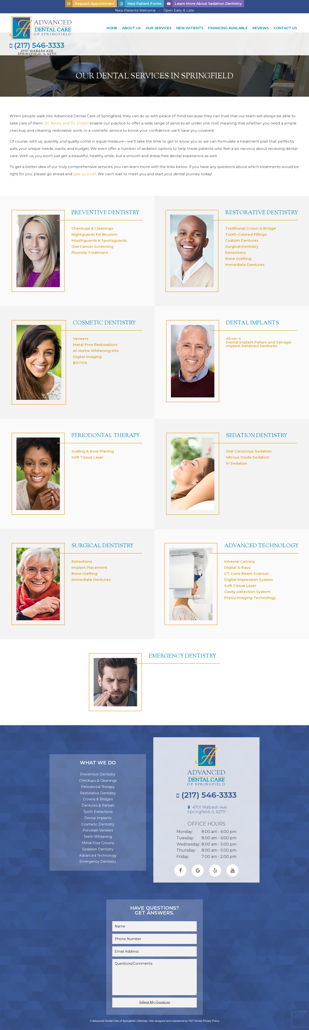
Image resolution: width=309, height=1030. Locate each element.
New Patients (189, 28)
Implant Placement (89, 565)
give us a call (84, 172)
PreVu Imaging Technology (250, 595)
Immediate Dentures (244, 262)
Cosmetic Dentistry (104, 321)
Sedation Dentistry (256, 434)
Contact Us (285, 28)
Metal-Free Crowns (98, 841)
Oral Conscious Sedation (249, 449)
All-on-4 (233, 336)
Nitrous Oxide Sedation (247, 455)
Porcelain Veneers (98, 828)
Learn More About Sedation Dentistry (203, 3)
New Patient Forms (140, 3)
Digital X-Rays (237, 565)
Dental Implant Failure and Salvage (258, 340)
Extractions (235, 250)
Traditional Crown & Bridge (250, 226)
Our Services (158, 28)
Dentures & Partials (98, 803)
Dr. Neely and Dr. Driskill (66, 121)
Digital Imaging (87, 354)
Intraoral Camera (239, 559)
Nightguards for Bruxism (94, 232)
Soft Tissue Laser (87, 455)
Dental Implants (252, 321)
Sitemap (142, 1018)
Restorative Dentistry (261, 211)
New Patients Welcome (135, 10)
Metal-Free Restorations (95, 342)
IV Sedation (236, 461)
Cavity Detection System (247, 589)
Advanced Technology (261, 544)
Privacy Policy (211, 1018)
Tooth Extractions (97, 810)
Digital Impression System (248, 577)
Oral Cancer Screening (92, 244)
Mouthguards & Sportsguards (99, 238)
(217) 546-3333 (38, 45)
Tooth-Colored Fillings (246, 232)
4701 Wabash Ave (38, 52)
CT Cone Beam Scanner (246, 571)
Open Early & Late (178, 10)
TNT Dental (195, 1018)
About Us (131, 28)
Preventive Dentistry (105, 211)
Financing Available (228, 28)
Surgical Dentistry (242, 244)
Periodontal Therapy (105, 434)
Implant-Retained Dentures (251, 344)
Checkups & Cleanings (92, 226)
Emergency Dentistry (182, 654)
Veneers (80, 336)
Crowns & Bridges (98, 797)
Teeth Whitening (98, 835)
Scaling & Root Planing (92, 449)
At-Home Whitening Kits (96, 348)
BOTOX (80, 360)
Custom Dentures (241, 238)
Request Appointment (89, 3)
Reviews (261, 28)
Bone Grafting (238, 256)
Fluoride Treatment (89, 250)
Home (111, 28)
